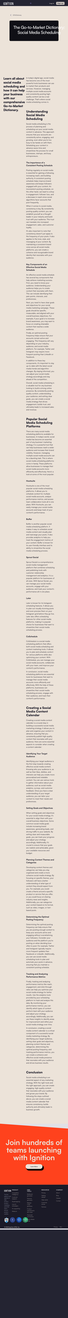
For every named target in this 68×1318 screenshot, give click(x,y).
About (58, 1193)
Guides (43, 1209)
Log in (51, 3)
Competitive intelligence (15, 1193)
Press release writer (30, 1220)
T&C (61, 1227)
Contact (58, 1201)
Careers (58, 1198)
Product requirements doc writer (30, 1210)
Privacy (56, 1227)
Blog (57, 1195)
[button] (31, 3)
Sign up (60, 3)
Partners (43, 1207)
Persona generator (29, 1199)
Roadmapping (16, 1201)
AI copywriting (16, 1208)
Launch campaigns (15, 1205)
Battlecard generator (30, 1195)
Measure (14, 1211)
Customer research (15, 1198)
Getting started (43, 1196)
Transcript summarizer (30, 1215)
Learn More (34, 1166)
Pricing (43, 1193)
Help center (44, 1200)
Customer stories (44, 1203)
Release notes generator (29, 1204)
